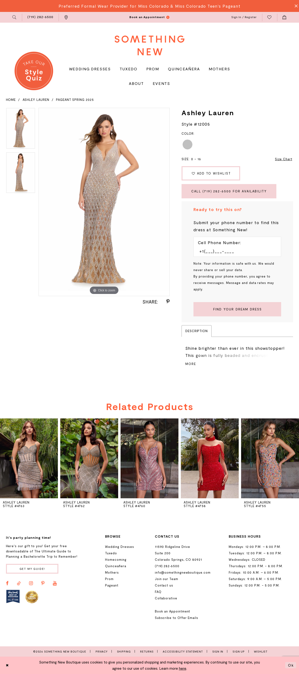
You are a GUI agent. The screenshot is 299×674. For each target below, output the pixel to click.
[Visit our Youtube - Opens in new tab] (55, 583)
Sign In (217, 651)
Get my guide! (32, 568)
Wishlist (261, 651)
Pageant (111, 585)
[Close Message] (295, 6)
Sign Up (239, 651)
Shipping (124, 651)
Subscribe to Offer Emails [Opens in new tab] (176, 618)
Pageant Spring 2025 (75, 100)
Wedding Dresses (119, 547)
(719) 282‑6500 (167, 566)
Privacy (102, 651)
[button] (14, 17)
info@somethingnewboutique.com (183, 572)
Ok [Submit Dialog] (291, 665)
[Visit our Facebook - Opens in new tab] (7, 583)
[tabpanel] (20, 130)
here (182, 668)
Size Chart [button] (283, 159)
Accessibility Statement (183, 651)
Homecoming (115, 559)
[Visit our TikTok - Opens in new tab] (19, 583)
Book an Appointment (172, 611)
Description (196, 331)
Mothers (112, 572)
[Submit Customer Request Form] (237, 309)
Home (11, 100)
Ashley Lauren (36, 100)
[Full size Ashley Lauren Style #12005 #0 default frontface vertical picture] (104, 202)
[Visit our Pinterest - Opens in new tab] (43, 583)
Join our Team (166, 579)
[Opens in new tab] (13, 597)
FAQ (158, 592)
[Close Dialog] (7, 665)
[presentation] (89, 458)
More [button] (190, 364)
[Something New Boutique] (149, 45)
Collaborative (166, 598)
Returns (147, 651)
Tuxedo (111, 553)
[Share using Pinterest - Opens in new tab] (168, 301)
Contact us (164, 585)
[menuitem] (14, 17)
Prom (109, 579)
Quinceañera (115, 566)
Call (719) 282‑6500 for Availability (229, 191)
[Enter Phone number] (235, 251)
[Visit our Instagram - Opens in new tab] (31, 583)
